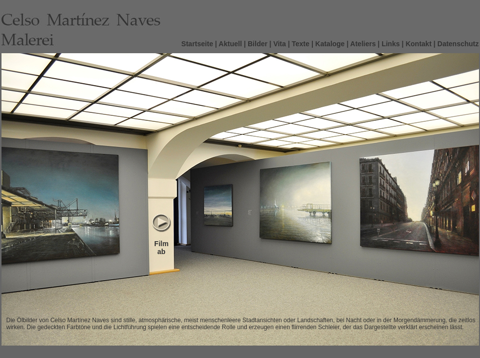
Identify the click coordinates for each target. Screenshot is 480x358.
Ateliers (363, 44)
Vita (279, 44)
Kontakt (418, 44)
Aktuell (230, 44)
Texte (301, 44)
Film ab (161, 248)
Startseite (197, 44)
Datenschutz (458, 44)
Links (391, 44)
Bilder (258, 44)
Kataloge (330, 44)
